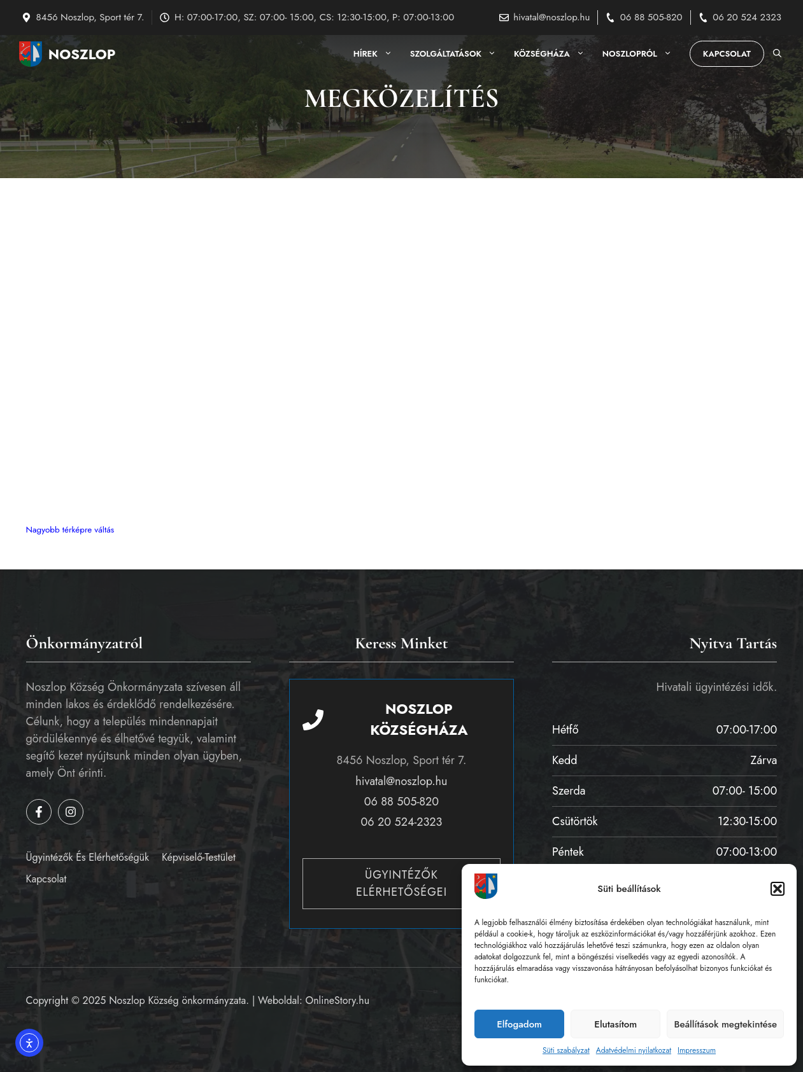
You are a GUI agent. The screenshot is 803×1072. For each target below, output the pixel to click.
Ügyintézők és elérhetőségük (87, 857)
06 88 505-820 (651, 17)
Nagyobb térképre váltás (70, 530)
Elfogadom (519, 1024)
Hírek (377, 54)
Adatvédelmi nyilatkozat (633, 1050)
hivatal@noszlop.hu (551, 17)
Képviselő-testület (199, 857)
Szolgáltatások (457, 54)
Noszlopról (641, 54)
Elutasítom (615, 1024)
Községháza (553, 54)
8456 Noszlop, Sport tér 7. (90, 17)
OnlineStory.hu (338, 1000)
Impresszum (697, 1050)
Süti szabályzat (566, 1050)
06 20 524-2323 (402, 822)
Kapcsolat (727, 54)
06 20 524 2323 (747, 17)
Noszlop (82, 54)
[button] (777, 888)
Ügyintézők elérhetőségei (401, 883)
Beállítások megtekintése (725, 1024)
